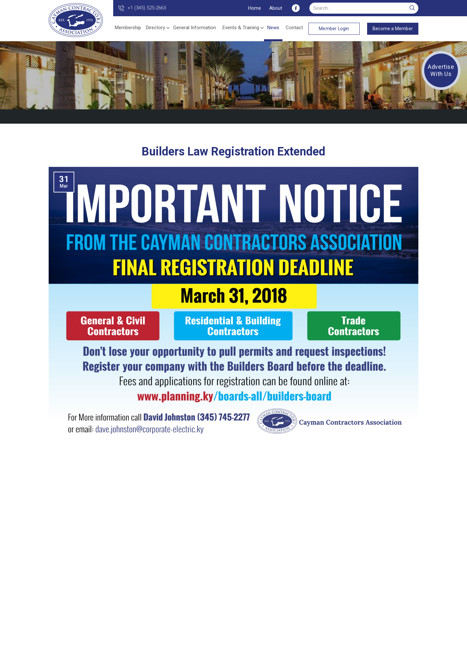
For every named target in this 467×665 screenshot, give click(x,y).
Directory (155, 28)
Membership (128, 28)
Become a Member (393, 28)
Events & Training (240, 28)
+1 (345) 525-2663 (146, 8)
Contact (294, 28)
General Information (194, 28)
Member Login (334, 28)
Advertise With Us (441, 70)
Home (254, 8)
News (273, 28)
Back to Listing (401, 116)
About (275, 8)
